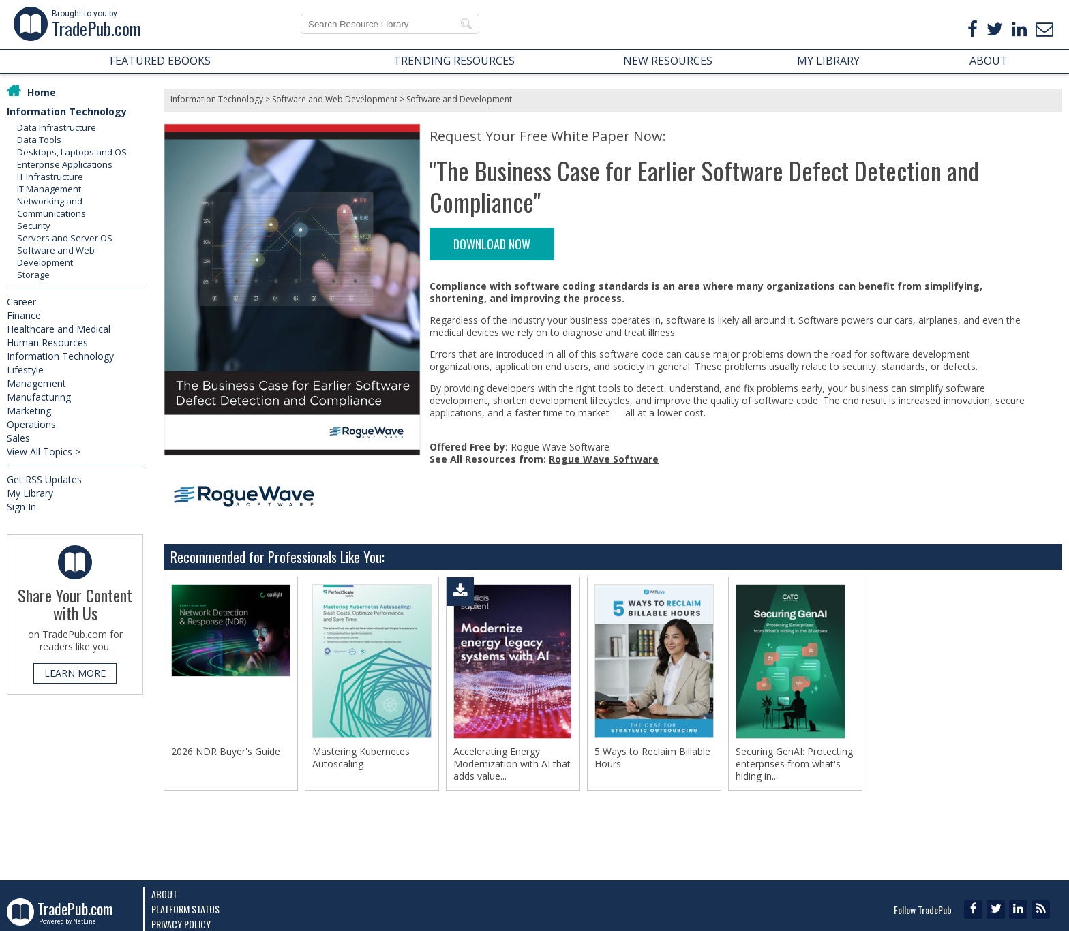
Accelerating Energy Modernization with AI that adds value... (512, 764)
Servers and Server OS (64, 238)
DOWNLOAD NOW (491, 244)
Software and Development (459, 99)
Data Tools (39, 140)
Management (36, 383)
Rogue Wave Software (604, 459)
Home (41, 92)
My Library (30, 493)
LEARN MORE (75, 673)
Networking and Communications (51, 207)
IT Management (49, 189)
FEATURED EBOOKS (160, 60)
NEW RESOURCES (667, 60)
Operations (31, 424)
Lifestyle (25, 369)
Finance (24, 315)
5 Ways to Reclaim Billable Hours (652, 758)
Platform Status (185, 909)
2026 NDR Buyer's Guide (225, 752)
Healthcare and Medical (58, 328)
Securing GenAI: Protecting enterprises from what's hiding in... (794, 764)
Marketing (29, 410)
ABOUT (988, 60)
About (164, 894)
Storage (33, 275)
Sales (18, 437)
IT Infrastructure (50, 176)
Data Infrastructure (56, 127)
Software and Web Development (56, 256)
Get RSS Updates (44, 479)
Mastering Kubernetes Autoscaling (361, 758)
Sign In (21, 506)
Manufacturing (39, 397)
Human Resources (47, 342)
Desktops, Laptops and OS (72, 152)
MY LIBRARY (828, 60)
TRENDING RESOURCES (454, 60)
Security (33, 225)
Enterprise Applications (64, 164)
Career (21, 301)
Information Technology (67, 111)
